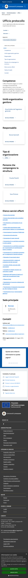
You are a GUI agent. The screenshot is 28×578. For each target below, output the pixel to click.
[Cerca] (25, 6)
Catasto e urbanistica (8, 464)
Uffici (19, 13)
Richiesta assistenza (8, 546)
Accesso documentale (9, 215)
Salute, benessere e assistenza (11, 486)
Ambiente (5, 483)
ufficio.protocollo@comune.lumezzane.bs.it (13, 325)
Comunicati (6, 500)
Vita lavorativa (7, 457)
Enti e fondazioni (7, 438)
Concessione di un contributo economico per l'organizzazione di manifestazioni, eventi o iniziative (13, 247)
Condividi (6, 30)
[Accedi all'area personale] (22, 2)
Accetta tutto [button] (14, 569)
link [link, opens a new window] (6, 565)
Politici (5, 440)
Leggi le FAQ (6, 544)
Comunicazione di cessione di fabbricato (14, 232)
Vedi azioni (6, 33)
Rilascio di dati (7, 279)
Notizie (5, 498)
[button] (14, 575)
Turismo (5, 467)
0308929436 (11, 331)
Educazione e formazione (9, 476)
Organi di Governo (8, 431)
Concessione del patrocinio (10, 235)
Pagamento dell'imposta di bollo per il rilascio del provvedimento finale (13, 275)
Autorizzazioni (7, 488)
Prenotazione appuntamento (10, 539)
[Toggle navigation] (3, 6)
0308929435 (11, 328)
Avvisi (4, 502)
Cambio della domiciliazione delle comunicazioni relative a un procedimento (13, 228)
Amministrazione (11, 13)
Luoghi (5, 509)
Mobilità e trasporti (8, 469)
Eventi (5, 511)
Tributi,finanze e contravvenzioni (11, 481)
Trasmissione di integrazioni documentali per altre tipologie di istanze (14, 288)
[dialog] (14, 565)
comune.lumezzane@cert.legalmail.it (15, 334)
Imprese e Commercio (8, 459)
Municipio (11, 306)
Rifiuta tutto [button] (14, 572)
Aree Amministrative (8, 433)
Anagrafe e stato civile (9, 452)
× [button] (26, 554)
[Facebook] (3, 423)
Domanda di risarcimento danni (12, 257)
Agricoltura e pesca (8, 490)
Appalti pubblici (7, 462)
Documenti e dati (7, 445)
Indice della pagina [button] (9, 45)
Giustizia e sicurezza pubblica (10, 479)
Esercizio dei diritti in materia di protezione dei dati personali (11, 261)
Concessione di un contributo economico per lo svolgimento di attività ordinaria (13, 253)
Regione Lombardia (7, 2)
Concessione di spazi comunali (11, 238)
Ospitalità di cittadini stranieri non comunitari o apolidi (12, 270)
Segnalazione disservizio (9, 541)
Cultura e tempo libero (9, 455)
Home (3, 13)
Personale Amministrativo (10, 443)
